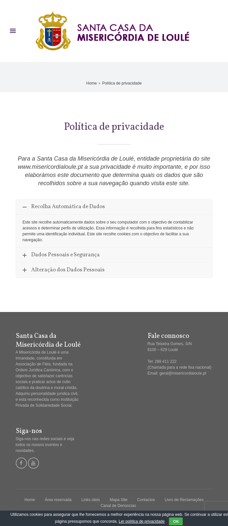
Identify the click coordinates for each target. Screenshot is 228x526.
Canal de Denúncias (118, 505)
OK (176, 521)
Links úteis (90, 499)
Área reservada (58, 499)
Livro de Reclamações (184, 499)
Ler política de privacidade (142, 521)
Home (91, 83)
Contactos (146, 499)
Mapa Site (118, 499)
